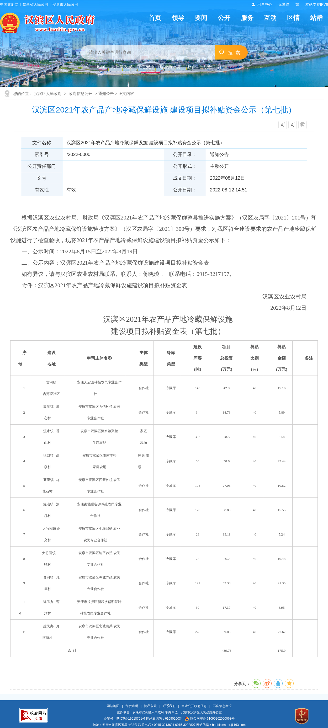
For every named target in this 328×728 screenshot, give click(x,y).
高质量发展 (121, 67)
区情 (293, 17)
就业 (221, 67)
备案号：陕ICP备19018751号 (124, 718)
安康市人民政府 (65, 4)
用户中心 (264, 4)
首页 (155, 17)
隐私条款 (150, 706)
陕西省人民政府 (35, 4)
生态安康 (145, 67)
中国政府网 (9, 4)
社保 (190, 67)
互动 (270, 17)
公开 (224, 17)
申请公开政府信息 (194, 706)
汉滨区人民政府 (48, 93)
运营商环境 (170, 67)
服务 (247, 17)
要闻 (201, 17)
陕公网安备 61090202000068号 (210, 718)
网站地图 (113, 706)
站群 (316, 17)
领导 (178, 17)
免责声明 (131, 706)
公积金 (205, 67)
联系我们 (169, 706)
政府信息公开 (80, 93)
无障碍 (283, 4)
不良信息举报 (222, 706)
